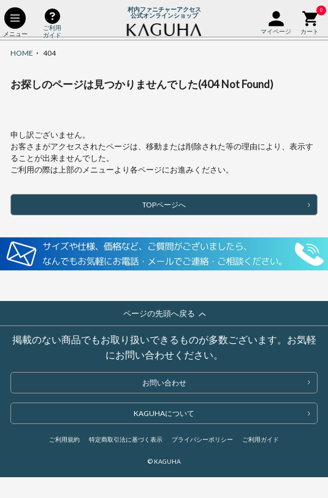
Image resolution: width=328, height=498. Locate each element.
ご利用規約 (64, 439)
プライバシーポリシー (202, 439)
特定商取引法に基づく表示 (125, 439)
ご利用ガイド (260, 439)
